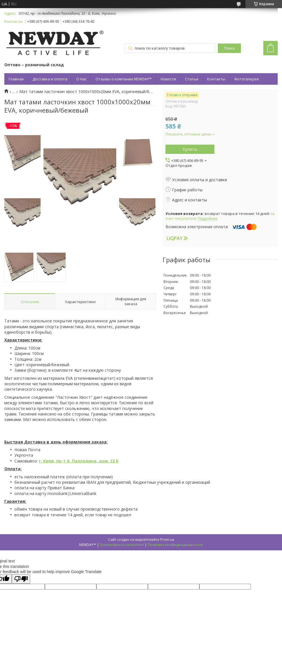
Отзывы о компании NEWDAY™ (124, 79)
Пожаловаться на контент (122, 544)
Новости (168, 79)
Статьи (191, 79)
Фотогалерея (246, 79)
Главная (16, 79)
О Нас (81, 79)
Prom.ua (167, 539)
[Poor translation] (21, 579)
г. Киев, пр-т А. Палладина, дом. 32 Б (79, 461)
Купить (190, 149)
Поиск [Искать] (229, 48)
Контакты (216, 79)
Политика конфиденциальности (175, 544)
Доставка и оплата (50, 79)
